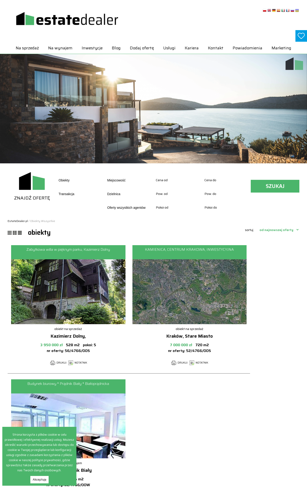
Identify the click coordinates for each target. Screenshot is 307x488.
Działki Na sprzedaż (195, 419)
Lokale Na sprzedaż (195, 434)
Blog (116, 48)
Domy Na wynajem (253, 414)
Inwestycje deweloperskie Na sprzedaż (208, 429)
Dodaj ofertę (142, 48)
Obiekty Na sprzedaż (196, 444)
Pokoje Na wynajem (253, 439)
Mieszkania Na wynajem (257, 429)
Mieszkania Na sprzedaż (198, 439)
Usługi (169, 48)
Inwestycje (92, 48)
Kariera (192, 48)
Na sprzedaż (27, 48)
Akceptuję (39, 479)
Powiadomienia (247, 48)
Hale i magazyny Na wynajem (260, 419)
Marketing (281, 48)
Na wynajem (60, 48)
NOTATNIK (53, 363)
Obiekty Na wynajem (254, 434)
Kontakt (215, 48)
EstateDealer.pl (18, 221)
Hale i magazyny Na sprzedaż (202, 424)
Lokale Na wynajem (253, 424)
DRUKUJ (34, 363)
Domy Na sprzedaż (195, 414)
